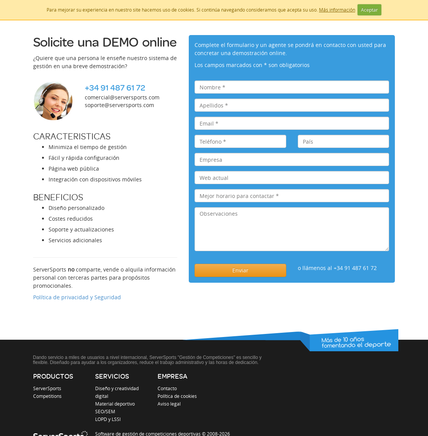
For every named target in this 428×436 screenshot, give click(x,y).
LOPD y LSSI (108, 419)
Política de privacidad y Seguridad (77, 297)
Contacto (167, 388)
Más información (337, 10)
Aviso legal (169, 404)
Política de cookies (177, 396)
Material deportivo (115, 404)
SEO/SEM (105, 411)
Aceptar (369, 10)
